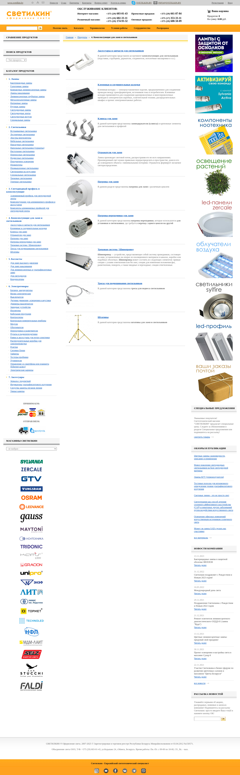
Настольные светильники (22, 151)
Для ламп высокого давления (24, 263)
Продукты (82, 37)
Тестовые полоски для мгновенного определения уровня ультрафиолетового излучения (213, 486)
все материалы (201, 537)
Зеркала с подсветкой (20, 381)
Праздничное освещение (22, 161)
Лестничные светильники (22, 134)
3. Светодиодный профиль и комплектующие (23, 190)
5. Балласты (15, 259)
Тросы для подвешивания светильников (29, 248)
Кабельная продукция (20, 314)
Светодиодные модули (21, 116)
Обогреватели (17, 327)
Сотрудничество (142, 28)
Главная (69, 37)
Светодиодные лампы (20, 110)
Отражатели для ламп (20, 235)
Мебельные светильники (22, 141)
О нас (64, 2)
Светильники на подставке (23, 171)
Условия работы (119, 28)
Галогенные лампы (19, 86)
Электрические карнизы (21, 370)
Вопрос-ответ (100, 2)
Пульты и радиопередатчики (24, 334)
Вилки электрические (20, 293)
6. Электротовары (18, 286)
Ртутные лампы (17, 106)
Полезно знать (60, 28)
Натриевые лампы (19, 103)
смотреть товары (202, 437)
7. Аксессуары (16, 377)
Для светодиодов (18, 276)
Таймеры (14, 353)
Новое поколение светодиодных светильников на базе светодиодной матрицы (211, 468)
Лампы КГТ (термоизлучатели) (209, 477)
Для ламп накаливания (21, 266)
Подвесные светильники (22, 158)
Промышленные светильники (24, 168)
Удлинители (16, 360)
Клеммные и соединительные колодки (28, 228)
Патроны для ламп (19, 238)
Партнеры (74, 2)
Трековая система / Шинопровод (25, 245)
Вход (230, 2)
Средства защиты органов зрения (26, 388)
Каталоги (78, 28)
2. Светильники (17, 127)
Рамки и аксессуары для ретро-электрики (30, 337)
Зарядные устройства (20, 307)
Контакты (87, 2)
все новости (200, 683)
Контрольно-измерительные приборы (28, 320)
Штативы (14, 252)
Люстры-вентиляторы (20, 138)
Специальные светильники (23, 175)
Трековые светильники (21, 178)
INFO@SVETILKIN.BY (167, 3)
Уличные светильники (21, 181)
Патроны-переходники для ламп (25, 241)
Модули (14, 324)
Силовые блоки (17, 350)
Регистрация (218, 2)
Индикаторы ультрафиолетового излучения (31, 384)
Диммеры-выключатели (21, 303)
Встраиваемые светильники (23, 131)
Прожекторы (16, 165)
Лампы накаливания (20, 93)
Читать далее (200, 565)
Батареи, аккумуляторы (21, 290)
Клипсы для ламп (18, 231)
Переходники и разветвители (24, 330)
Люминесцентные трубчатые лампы (27, 96)
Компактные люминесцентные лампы (28, 89)
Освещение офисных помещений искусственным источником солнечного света (213, 519)
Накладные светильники (22, 144)
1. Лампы (14, 79)
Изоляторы (15, 310)
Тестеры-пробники (19, 357)
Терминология (97, 28)
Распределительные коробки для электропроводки (25, 342)
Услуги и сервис (118, 2)
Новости (54, 2)
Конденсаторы (17, 279)
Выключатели (16, 297)
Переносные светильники (22, 154)
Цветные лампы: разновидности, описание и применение (209, 457)
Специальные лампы (20, 120)
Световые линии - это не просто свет (211, 495)
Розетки (14, 347)
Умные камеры (17, 391)
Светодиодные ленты (20, 113)
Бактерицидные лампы (21, 83)
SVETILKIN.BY (142, 3)
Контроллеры (16, 317)
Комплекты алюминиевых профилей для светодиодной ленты (29, 209)
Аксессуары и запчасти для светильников (30, 225)
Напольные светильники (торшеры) (27, 148)
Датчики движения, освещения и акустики (30, 300)
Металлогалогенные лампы (23, 100)
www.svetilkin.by (15, 2)
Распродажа (163, 28)
